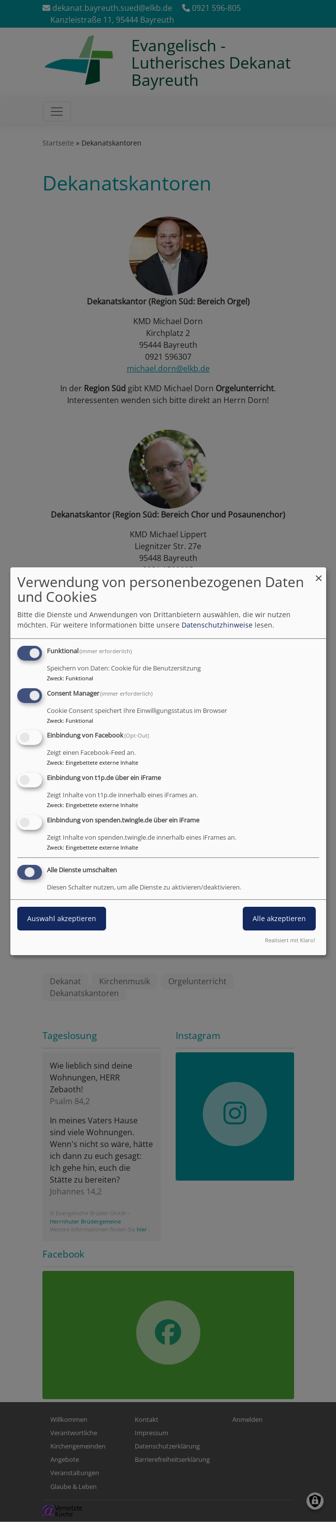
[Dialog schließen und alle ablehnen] (318, 573)
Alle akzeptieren (279, 918)
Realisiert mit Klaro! (290, 940)
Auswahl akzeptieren (61, 918)
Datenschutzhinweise (217, 625)
